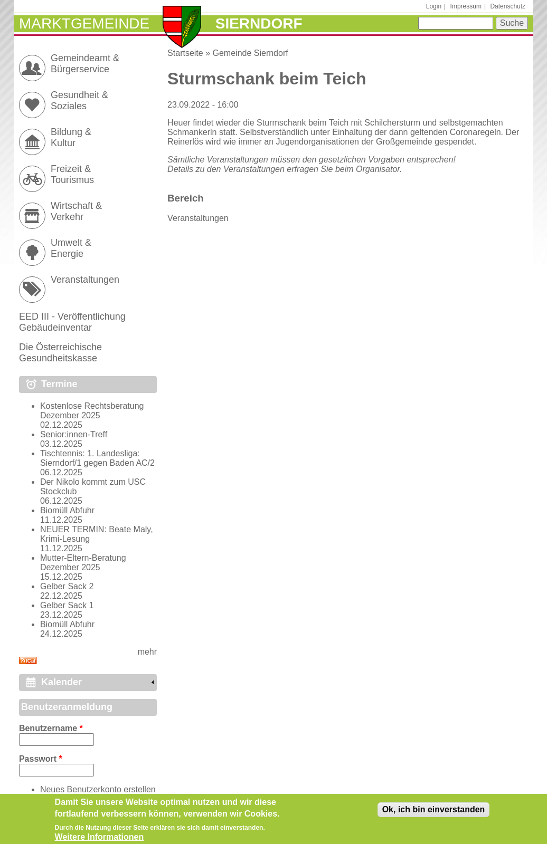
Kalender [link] (61, 682)
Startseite (185, 53)
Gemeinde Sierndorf (250, 53)
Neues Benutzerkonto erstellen (98, 789)
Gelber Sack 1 (66, 605)
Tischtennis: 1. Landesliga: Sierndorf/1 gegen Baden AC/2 (97, 458)
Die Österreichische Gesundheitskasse (60, 352)
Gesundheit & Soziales (79, 100)
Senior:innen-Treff (73, 434)
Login (433, 6)
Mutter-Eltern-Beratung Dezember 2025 (83, 562)
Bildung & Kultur (71, 137)
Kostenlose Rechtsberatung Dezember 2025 (92, 410)
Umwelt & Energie (71, 248)
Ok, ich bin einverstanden (433, 813)
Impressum (466, 6)
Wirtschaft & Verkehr (76, 211)
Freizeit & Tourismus (72, 174)
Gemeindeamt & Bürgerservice (85, 63)
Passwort (40, 758)
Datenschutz (507, 6)
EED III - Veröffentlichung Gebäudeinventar (72, 322)
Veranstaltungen (198, 218)
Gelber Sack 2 (66, 586)
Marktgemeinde (84, 23)
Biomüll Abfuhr (67, 510)
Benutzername (51, 728)
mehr (147, 651)
